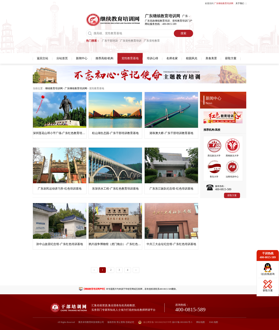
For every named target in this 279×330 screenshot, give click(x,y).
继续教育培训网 (54, 88)
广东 (185, 15)
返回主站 (42, 58)
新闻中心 (81, 58)
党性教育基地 (130, 58)
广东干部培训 (110, 40)
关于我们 (240, 3)
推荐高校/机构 (104, 58)
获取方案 (230, 58)
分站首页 (62, 58)
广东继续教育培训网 (76, 88)
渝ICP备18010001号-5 (182, 322)
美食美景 (211, 58)
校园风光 (191, 58)
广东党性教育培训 (130, 40)
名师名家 (172, 58)
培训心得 (152, 58)
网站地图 (200, 322)
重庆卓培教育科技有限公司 (91, 322)
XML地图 (213, 322)
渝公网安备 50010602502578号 (155, 322)
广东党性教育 (152, 40)
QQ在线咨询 (267, 274)
